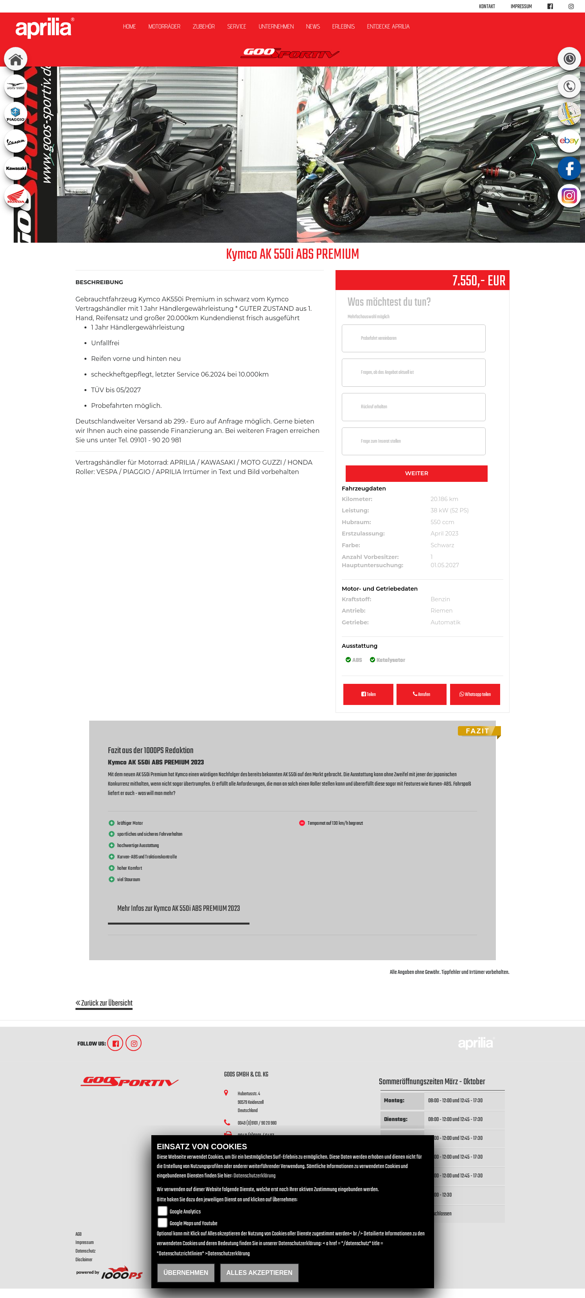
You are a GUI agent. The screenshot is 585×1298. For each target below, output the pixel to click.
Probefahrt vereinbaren (379, 338)
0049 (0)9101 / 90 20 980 (257, 1123)
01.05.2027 (445, 565)
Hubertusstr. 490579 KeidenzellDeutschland (251, 1102)
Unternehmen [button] (276, 26)
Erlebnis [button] (343, 26)
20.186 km (444, 499)
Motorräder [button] (164, 26)
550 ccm (442, 522)
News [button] (313, 26)
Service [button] (236, 26)
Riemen (442, 610)
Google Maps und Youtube (193, 1223)
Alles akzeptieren (259, 1272)
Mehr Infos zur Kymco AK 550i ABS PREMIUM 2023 (178, 909)
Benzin (440, 599)
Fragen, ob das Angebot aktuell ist (387, 372)
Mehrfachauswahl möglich (368, 317)
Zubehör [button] (204, 26)
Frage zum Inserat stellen (381, 441)
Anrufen (421, 694)
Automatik (446, 622)
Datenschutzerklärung (254, 1176)
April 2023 (444, 533)
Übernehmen (185, 1272)
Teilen (368, 694)
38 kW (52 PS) (450, 510)
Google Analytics (185, 1212)
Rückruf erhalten (374, 407)
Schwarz (442, 545)
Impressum (521, 7)
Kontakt (487, 7)
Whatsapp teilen (475, 694)
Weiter (416, 473)
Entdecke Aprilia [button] (388, 26)
